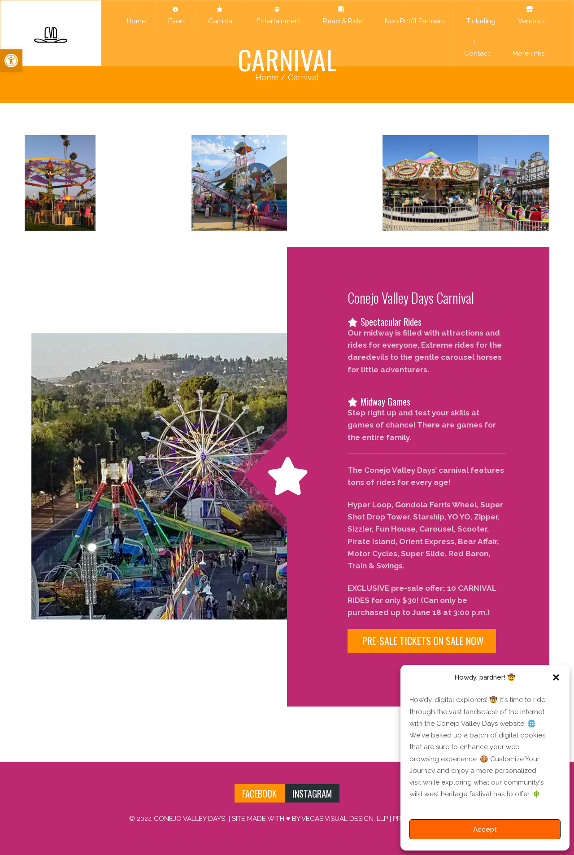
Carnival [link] (219, 15)
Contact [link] (475, 48)
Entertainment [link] (277, 15)
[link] (11, 60)
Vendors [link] (529, 15)
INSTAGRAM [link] (312, 793)
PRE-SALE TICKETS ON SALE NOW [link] (421, 640)
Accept (485, 829)
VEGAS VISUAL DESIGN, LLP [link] (344, 819)
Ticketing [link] (479, 16)
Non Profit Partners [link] (412, 16)
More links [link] (526, 48)
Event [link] (175, 15)
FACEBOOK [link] (259, 793)
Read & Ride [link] (340, 15)
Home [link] (134, 16)
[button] (556, 677)
